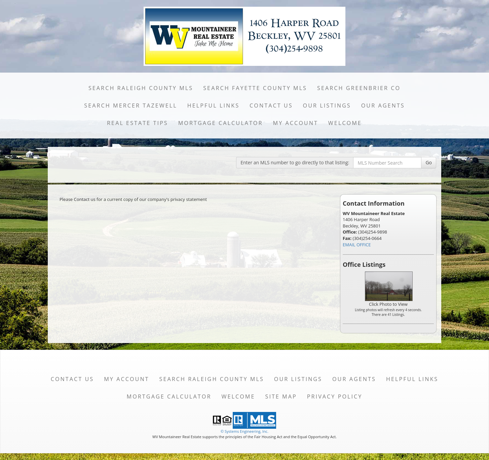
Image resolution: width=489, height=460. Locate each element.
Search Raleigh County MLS (140, 88)
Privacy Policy (335, 396)
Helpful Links (213, 105)
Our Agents (383, 105)
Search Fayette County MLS (255, 88)
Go (428, 162)
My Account (295, 123)
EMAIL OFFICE (357, 245)
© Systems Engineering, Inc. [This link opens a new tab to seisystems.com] (244, 431)
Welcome (345, 123)
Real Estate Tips (137, 123)
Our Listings (327, 105)
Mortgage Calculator (220, 123)
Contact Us (271, 105)
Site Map (281, 396)
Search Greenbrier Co (359, 88)
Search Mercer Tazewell (130, 105)
